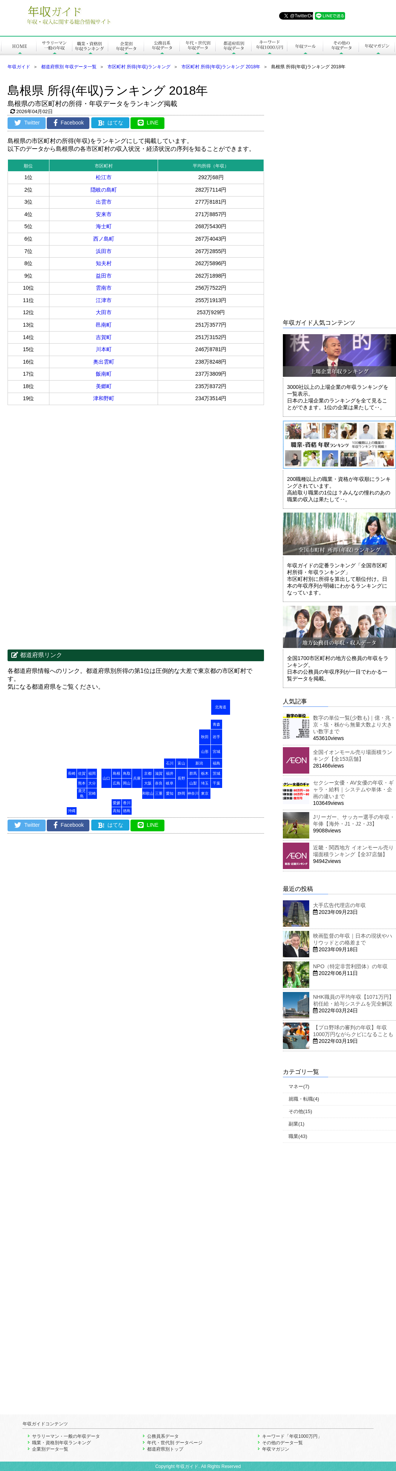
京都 (148, 773)
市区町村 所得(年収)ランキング (138, 66)
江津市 (104, 300)
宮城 (216, 751)
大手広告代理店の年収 (339, 905)
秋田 (205, 737)
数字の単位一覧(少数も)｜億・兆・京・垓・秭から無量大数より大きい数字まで (354, 724)
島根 (116, 773)
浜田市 (104, 251)
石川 (169, 763)
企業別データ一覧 (50, 1449)
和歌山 (147, 793)
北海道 (220, 707)
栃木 (205, 773)
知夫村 (104, 263)
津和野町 (103, 398)
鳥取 (126, 773)
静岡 (181, 793)
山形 (205, 751)
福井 (169, 773)
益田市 (104, 276)
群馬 (193, 773)
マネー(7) (299, 1086)
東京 (205, 793)
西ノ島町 (103, 239)
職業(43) (298, 1136)
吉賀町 (104, 337)
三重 (159, 793)
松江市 (104, 177)
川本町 (104, 349)
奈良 (159, 783)
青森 (216, 724)
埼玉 (205, 783)
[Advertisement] (72, 465)
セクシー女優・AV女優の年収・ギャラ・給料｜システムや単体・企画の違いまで (353, 789)
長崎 (71, 773)
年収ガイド (19, 66)
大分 (92, 783)
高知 (116, 811)
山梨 (193, 783)
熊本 (82, 783)
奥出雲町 (103, 362)
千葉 (216, 783)
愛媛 (116, 803)
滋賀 (159, 773)
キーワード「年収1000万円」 (292, 1436)
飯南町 (104, 374)
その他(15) (300, 1111)
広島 (116, 783)
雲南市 (104, 288)
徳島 (126, 811)
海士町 (104, 226)
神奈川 (193, 793)
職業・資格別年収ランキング (61, 1442)
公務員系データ (163, 1436)
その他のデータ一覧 (282, 1442)
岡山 (126, 783)
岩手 (216, 737)
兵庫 (137, 778)
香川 (126, 803)
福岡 (92, 773)
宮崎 (92, 793)
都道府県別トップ (165, 1449)
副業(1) (296, 1124)
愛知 (169, 793)
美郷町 (104, 386)
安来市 (104, 214)
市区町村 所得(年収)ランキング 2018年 (220, 66)
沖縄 (71, 811)
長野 (181, 778)
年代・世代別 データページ (175, 1442)
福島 (216, 763)
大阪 (148, 783)
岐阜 (169, 783)
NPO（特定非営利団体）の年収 (350, 966)
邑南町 (104, 325)
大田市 (104, 312)
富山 (181, 763)
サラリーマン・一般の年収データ (66, 1436)
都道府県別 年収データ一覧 (69, 66)
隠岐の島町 (104, 190)
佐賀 (82, 773)
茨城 (216, 773)
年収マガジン (275, 1449)
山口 (106, 778)
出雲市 (104, 202)
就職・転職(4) (304, 1099)
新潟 (199, 763)
